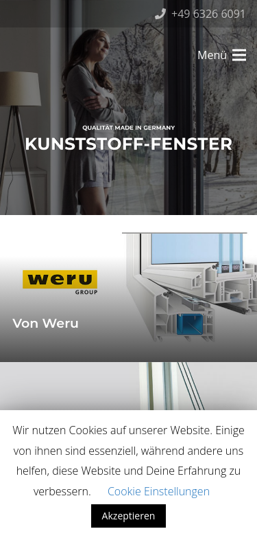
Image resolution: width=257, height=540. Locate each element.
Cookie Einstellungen (159, 491)
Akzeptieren (129, 515)
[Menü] (221, 55)
